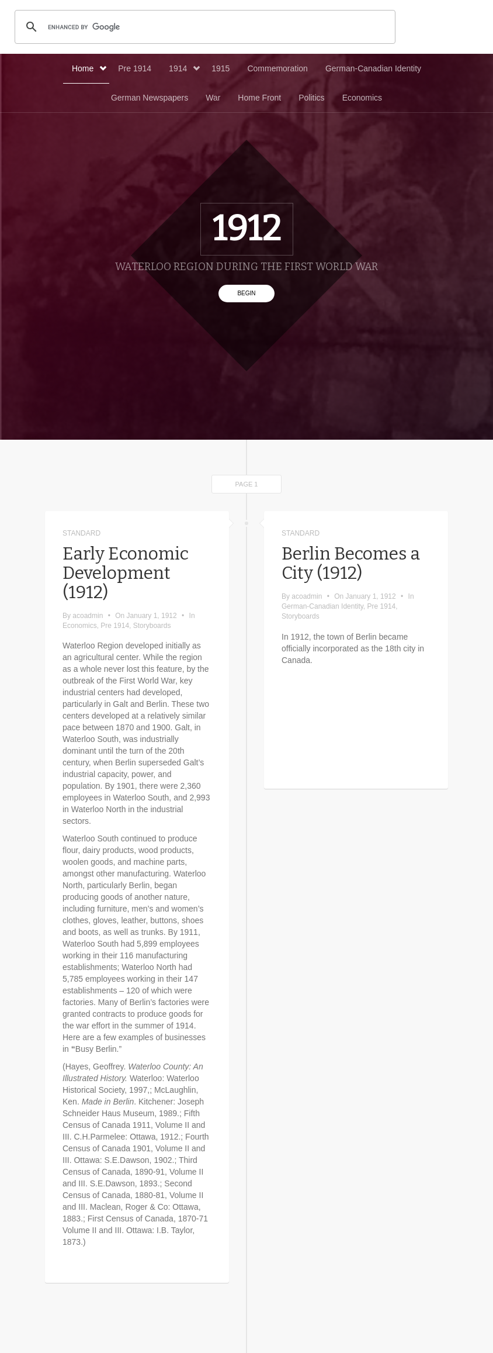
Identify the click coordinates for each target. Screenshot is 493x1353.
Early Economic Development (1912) (126, 573)
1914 (184, 68)
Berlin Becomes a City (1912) (351, 563)
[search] (203, 27)
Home (89, 68)
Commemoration (277, 68)
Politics (311, 97)
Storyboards (152, 626)
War (213, 97)
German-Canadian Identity (373, 68)
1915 (220, 68)
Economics (362, 97)
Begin (246, 293)
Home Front (259, 97)
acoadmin (87, 616)
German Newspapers (149, 97)
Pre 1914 (134, 68)
